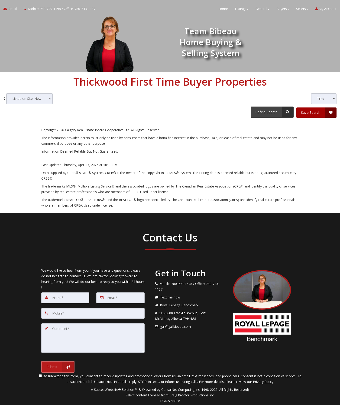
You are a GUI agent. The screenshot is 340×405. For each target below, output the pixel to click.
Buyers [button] (282, 9)
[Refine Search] (271, 112)
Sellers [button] (302, 9)
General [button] (262, 9)
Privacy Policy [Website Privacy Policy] (263, 380)
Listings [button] (242, 9)
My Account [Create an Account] (326, 9)
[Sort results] (29, 98)
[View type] (324, 98)
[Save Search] (316, 112)
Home (223, 9)
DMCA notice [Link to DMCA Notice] (170, 400)
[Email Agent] (11, 9)
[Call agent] (57, 9)
